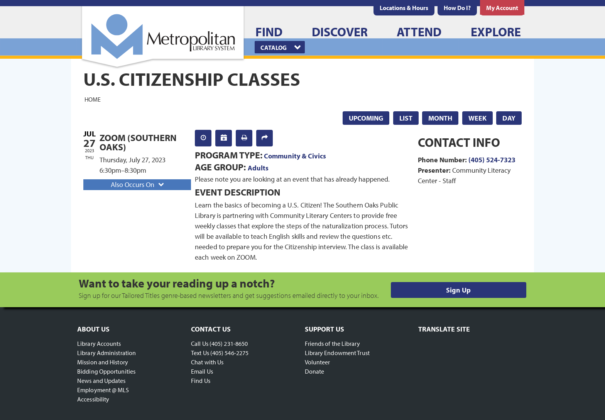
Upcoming (366, 118)
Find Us (200, 380)
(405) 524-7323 (491, 159)
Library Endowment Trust (337, 353)
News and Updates (101, 380)
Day (508, 118)
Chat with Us (207, 362)
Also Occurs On (138, 184)
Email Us (202, 371)
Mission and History (102, 362)
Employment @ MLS (103, 390)
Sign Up (458, 290)
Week (477, 118)
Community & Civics (295, 155)
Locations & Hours (404, 8)
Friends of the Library (332, 343)
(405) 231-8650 (229, 343)
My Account (502, 8)
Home (92, 99)
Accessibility (93, 399)
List (405, 118)
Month (440, 118)
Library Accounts (99, 343)
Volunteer (317, 362)
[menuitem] (403, 7)
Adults (258, 167)
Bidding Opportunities (106, 371)
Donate (314, 371)
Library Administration (106, 353)
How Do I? (457, 8)
